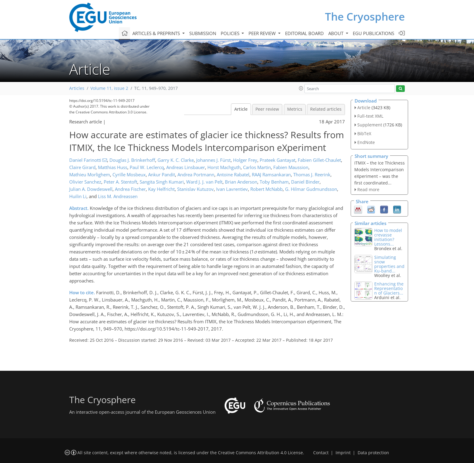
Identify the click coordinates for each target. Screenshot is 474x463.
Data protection (373, 452)
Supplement (369, 125)
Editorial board (304, 33)
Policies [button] (231, 33)
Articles (76, 88)
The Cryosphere (365, 16)
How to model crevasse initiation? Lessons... (388, 237)
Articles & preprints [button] (156, 33)
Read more (368, 189)
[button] (301, 88)
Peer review (267, 109)
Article (241, 109)
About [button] (336, 33)
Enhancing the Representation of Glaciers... (389, 288)
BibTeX (364, 133)
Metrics (294, 109)
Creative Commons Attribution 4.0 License (260, 452)
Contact (321, 452)
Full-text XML (370, 116)
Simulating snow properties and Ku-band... (389, 264)
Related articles (326, 109)
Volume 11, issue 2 (109, 88)
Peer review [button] (262, 33)
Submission (202, 33)
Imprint (343, 452)
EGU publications (373, 33)
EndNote (366, 142)
